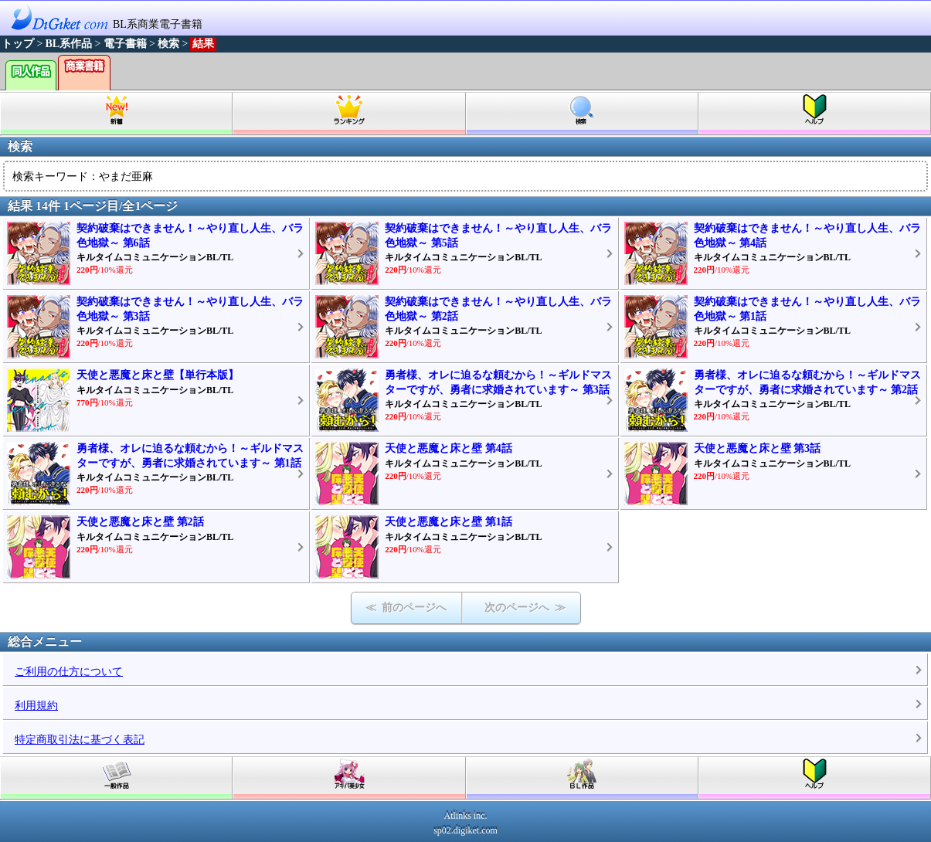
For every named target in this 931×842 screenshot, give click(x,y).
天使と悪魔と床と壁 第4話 (448, 448)
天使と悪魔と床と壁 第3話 (757, 448)
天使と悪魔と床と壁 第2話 (140, 522)
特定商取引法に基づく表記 (79, 739)
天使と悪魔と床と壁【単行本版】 (157, 375)
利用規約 (36, 705)
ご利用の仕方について (69, 671)
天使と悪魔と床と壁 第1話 (448, 522)
